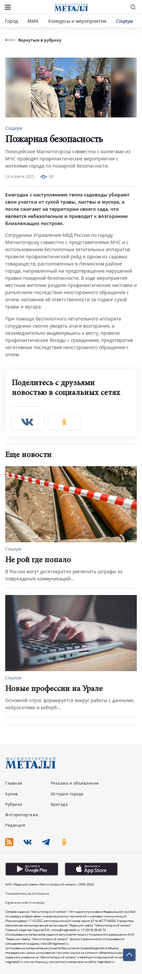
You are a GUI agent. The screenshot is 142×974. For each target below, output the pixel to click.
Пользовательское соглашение (27, 893)
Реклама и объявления (75, 783)
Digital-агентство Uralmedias (25, 902)
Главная (14, 783)
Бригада (59, 804)
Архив (11, 794)
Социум (124, 21)
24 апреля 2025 (20, 176)
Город (11, 21)
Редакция (15, 825)
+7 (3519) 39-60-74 (93, 930)
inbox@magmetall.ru (65, 930)
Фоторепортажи (22, 815)
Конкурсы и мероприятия (78, 21)
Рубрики (14, 804)
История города (67, 794)
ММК (33, 21)
